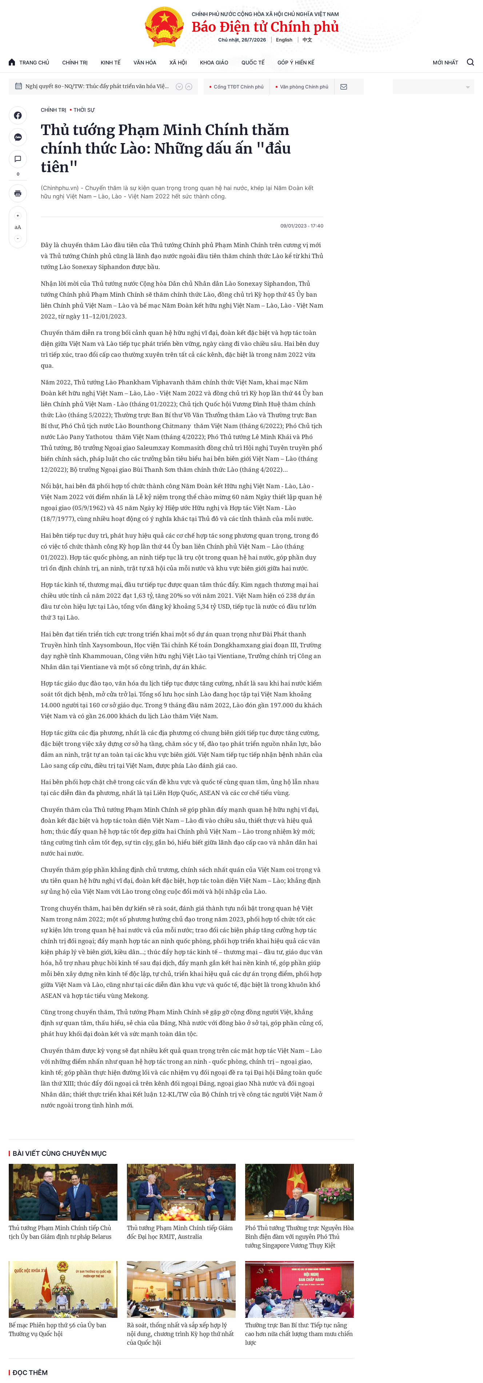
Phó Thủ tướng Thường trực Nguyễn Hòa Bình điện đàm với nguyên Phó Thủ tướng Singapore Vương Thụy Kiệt (299, 1237)
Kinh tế (110, 62)
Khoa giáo (214, 62)
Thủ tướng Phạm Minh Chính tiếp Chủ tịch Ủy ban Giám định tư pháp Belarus (60, 1232)
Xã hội (178, 62)
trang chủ (29, 62)
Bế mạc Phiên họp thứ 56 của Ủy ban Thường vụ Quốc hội (57, 1329)
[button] (179, 86)
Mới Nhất (445, 62)
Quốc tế (253, 62)
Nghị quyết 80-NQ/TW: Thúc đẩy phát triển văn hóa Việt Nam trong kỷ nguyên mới (97, 90)
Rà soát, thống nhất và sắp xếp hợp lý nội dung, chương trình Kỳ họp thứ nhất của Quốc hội (180, 1334)
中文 (307, 40)
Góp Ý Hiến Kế (296, 62)
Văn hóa (144, 62)
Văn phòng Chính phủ (302, 87)
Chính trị (75, 62)
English (284, 40)
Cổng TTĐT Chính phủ (236, 87)
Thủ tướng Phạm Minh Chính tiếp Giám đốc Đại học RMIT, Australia (180, 1232)
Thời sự (84, 110)
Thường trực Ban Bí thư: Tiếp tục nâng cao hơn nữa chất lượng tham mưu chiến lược (299, 1334)
